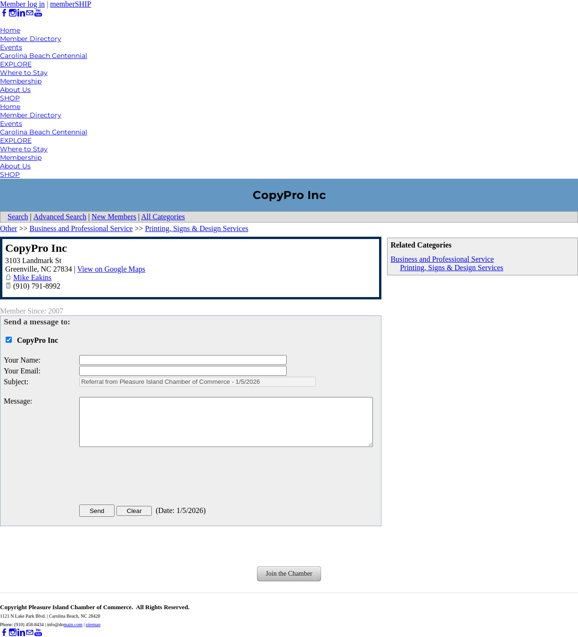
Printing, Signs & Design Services (451, 268)
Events (11, 47)
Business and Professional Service (442, 259)
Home (10, 30)
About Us (15, 89)
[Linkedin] (21, 13)
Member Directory (30, 38)
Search (18, 217)
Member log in (22, 4)
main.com (73, 624)
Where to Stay (24, 72)
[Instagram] (13, 13)
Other (8, 228)
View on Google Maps (111, 269)
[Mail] (29, 13)
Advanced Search (59, 217)
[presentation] (151, 477)
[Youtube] (38, 13)
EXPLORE (16, 64)
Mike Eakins (32, 277)
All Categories (163, 217)
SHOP (10, 98)
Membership (20, 81)
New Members (113, 217)
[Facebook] (4, 13)
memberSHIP (70, 4)
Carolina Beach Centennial (43, 55)
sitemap (93, 624)
